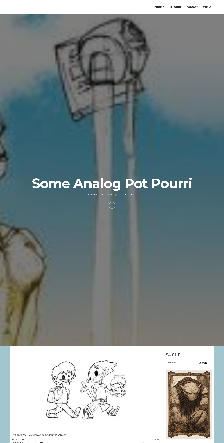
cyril (117, 194)
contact (192, 7)
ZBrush (159, 7)
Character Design (55, 434)
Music (207, 7)
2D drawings (36, 434)
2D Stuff (175, 7)
